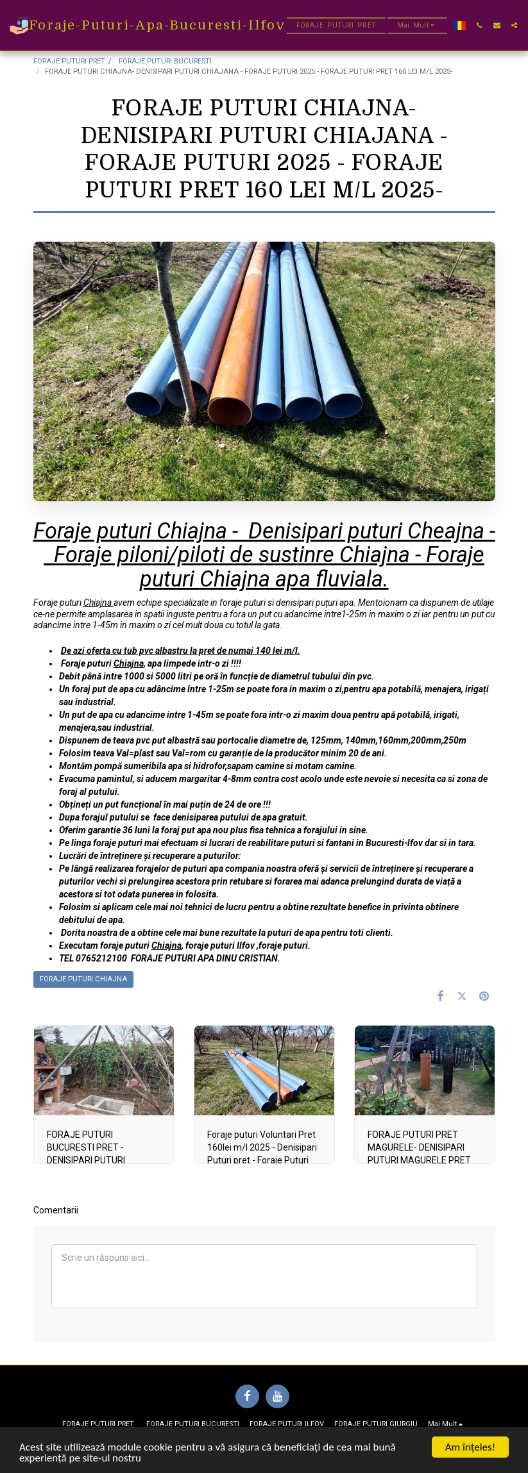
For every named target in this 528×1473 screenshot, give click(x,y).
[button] (480, 25)
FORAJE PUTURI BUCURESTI (164, 61)
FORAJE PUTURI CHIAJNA (83, 979)
